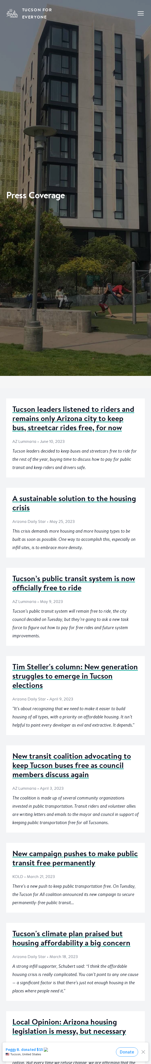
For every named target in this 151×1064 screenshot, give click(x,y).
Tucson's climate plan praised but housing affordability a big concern (71, 938)
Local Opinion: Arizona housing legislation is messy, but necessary (69, 1026)
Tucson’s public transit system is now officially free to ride (73, 583)
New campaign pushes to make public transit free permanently (75, 858)
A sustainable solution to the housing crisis (74, 503)
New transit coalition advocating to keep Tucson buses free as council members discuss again (71, 765)
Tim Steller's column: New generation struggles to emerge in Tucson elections (75, 675)
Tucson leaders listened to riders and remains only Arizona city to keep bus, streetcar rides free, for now (73, 418)
